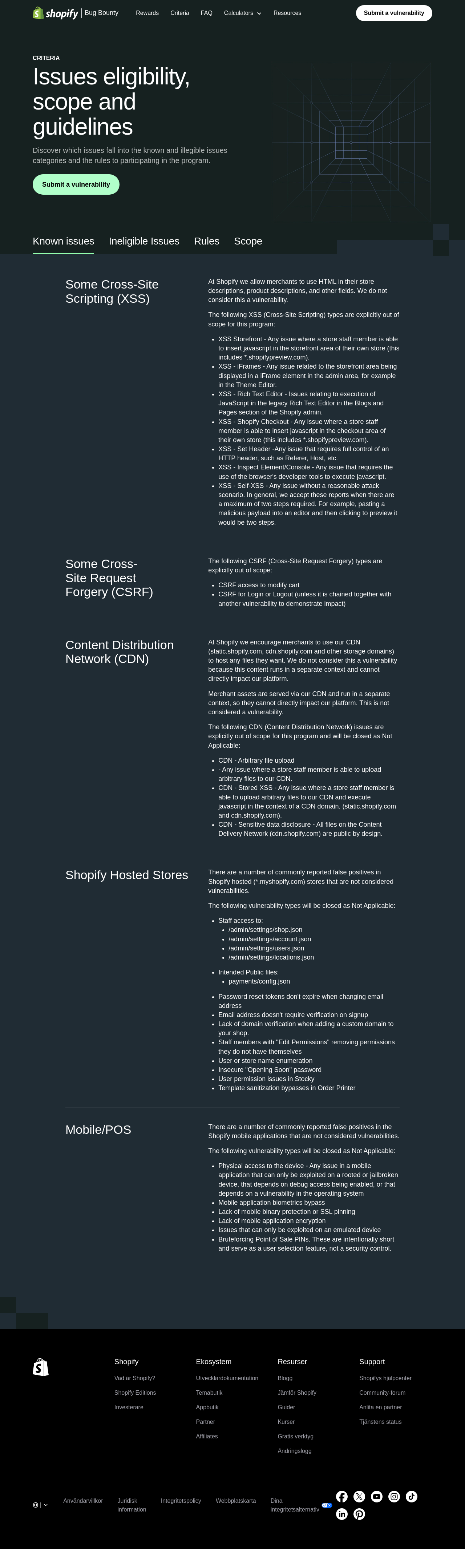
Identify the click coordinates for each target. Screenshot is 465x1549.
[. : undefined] (41, 1505)
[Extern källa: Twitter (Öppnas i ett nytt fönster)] (359, 1496)
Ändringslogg (294, 1451)
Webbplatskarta (236, 1501)
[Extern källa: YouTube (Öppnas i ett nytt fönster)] (377, 1496)
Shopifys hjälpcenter (385, 1378)
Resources (287, 13)
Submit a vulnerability (394, 13)
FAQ (207, 13)
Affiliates (207, 1436)
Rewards (147, 13)
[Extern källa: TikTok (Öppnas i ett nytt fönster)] (411, 1496)
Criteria (179, 13)
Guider (286, 1407)
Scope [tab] (248, 241)
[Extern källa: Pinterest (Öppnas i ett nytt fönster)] (359, 1514)
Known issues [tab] (63, 241)
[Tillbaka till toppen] (41, 1367)
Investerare (128, 1407)
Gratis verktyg (296, 1436)
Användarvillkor (83, 1501)
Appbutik (207, 1407)
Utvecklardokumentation (227, 1378)
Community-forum (382, 1393)
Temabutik (209, 1393)
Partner (205, 1422)
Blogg (285, 1378)
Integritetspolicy (181, 1501)
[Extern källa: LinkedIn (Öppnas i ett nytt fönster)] (342, 1514)
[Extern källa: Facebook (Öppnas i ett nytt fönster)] (342, 1496)
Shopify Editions (135, 1393)
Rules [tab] (206, 241)
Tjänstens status (380, 1422)
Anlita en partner (380, 1407)
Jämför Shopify (297, 1393)
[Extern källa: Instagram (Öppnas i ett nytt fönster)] (394, 1496)
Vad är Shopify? (134, 1378)
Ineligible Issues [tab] (144, 241)
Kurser (286, 1422)
